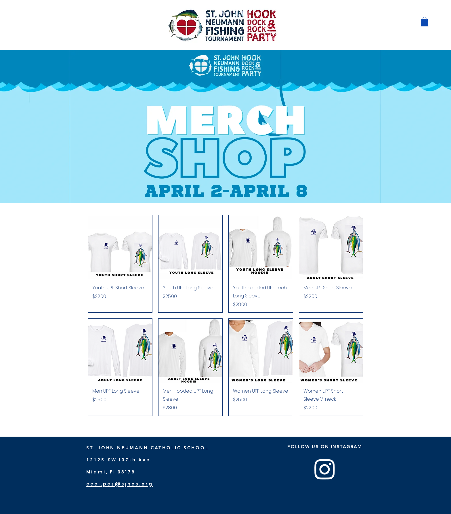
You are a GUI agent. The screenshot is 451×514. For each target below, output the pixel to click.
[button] (425, 21)
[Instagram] (324, 468)
